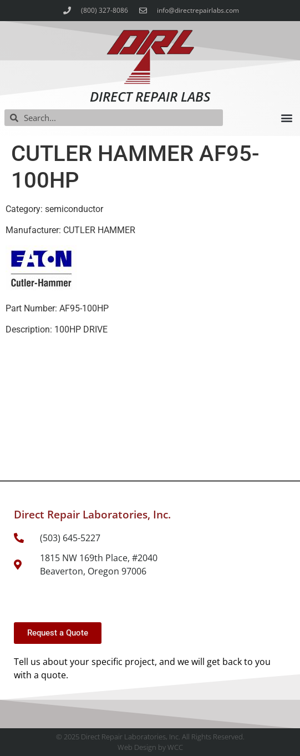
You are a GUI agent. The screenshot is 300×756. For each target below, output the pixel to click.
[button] (286, 118)
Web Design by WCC (150, 747)
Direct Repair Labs (150, 96)
